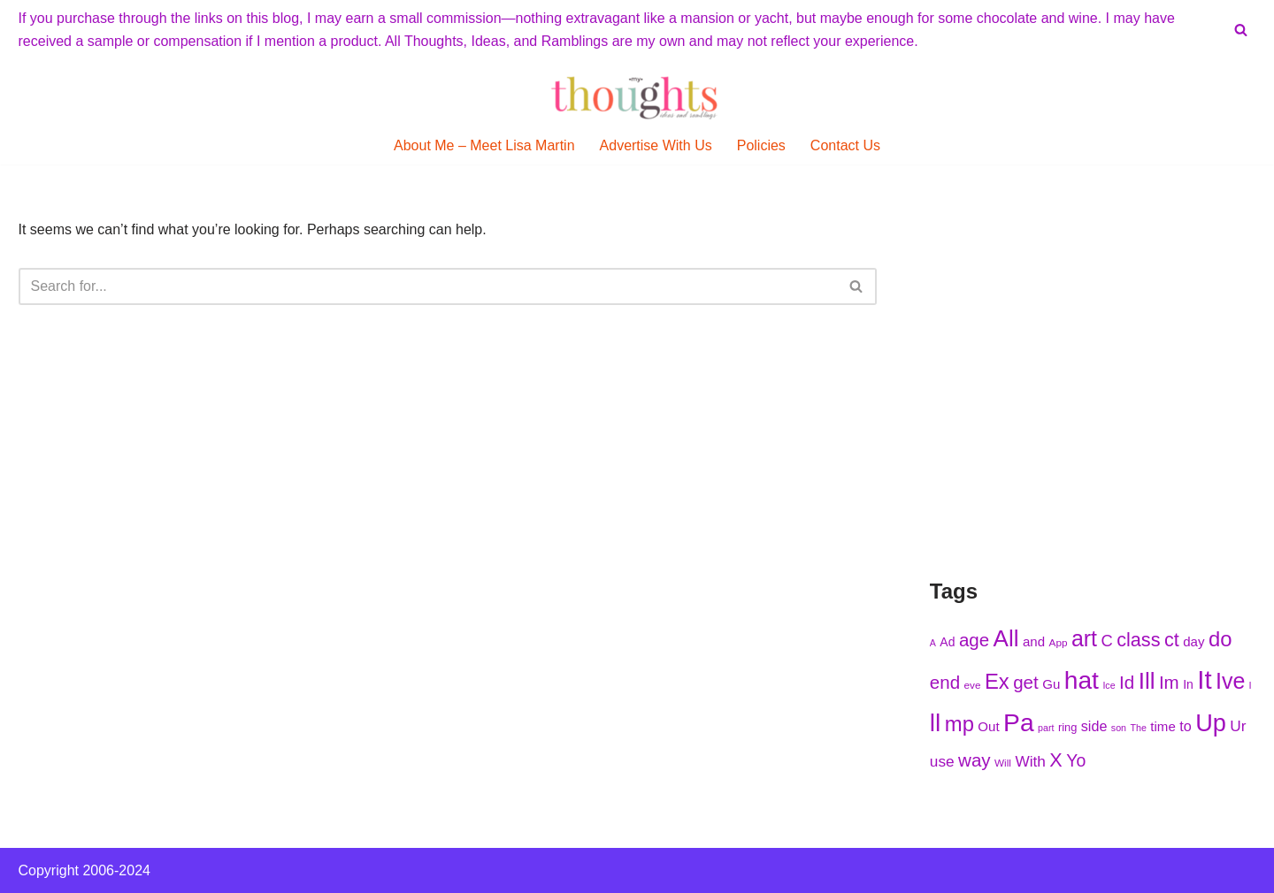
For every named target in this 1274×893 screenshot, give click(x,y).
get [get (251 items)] (1026, 682)
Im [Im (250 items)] (1169, 682)
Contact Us (845, 145)
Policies (761, 145)
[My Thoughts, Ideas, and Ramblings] (637, 97)
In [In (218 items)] (1188, 684)
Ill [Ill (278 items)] (1147, 681)
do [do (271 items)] (1220, 639)
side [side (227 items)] (1094, 726)
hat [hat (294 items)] (1081, 680)
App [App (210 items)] (1058, 642)
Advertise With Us (656, 145)
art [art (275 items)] (1084, 638)
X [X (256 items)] (1055, 760)
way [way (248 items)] (974, 760)
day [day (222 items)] (1193, 641)
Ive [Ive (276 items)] (1230, 680)
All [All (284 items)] (1006, 638)
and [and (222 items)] (1034, 641)
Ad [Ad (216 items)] (947, 642)
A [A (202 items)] (933, 642)
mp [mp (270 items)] (959, 724)
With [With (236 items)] (1030, 761)
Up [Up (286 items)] (1210, 723)
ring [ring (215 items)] (1067, 727)
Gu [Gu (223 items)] (1051, 683)
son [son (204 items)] (1118, 727)
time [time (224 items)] (1162, 726)
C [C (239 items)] (1106, 640)
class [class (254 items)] (1138, 640)
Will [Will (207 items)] (1002, 762)
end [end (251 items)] (945, 682)
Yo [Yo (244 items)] (1076, 760)
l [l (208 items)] (1250, 685)
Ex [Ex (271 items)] (997, 681)
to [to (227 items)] (1185, 726)
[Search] (1240, 29)
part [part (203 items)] (1046, 727)
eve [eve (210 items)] (972, 685)
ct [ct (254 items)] (1171, 640)
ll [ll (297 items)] (935, 722)
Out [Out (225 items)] (988, 726)
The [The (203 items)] (1139, 727)
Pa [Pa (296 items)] (1018, 722)
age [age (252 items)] (974, 640)
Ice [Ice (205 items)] (1108, 685)
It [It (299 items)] (1204, 679)
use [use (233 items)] (942, 761)
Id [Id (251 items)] (1126, 682)
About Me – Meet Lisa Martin (484, 145)
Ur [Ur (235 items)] (1238, 726)
